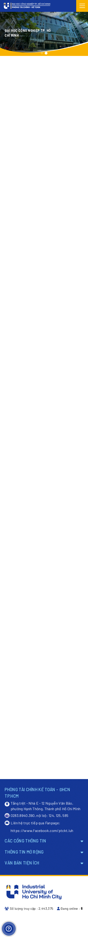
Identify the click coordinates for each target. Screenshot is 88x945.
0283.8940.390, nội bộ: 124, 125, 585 (36, 815)
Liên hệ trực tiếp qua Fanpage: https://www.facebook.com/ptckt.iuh (39, 826)
